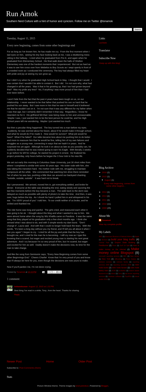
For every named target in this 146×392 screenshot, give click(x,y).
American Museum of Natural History (118, 236)
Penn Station (131, 259)
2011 (104, 200)
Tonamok (106, 220)
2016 (104, 172)
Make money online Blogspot (119, 251)
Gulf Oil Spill (125, 245)
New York (106, 259)
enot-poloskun (82, 386)
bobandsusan (21, 286)
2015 (104, 176)
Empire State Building (125, 242)
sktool (113, 273)
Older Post (85, 361)
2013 (104, 196)
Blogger (104, 386)
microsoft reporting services (109, 256)
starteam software (115, 276)
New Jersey (134, 256)
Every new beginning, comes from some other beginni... (119, 184)
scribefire (122, 270)
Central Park (104, 242)
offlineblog (118, 259)
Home (50, 361)
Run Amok (22, 14)
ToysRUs (128, 276)
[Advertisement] (49, 350)
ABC (100, 236)
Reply (17, 294)
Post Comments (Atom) (30, 368)
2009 (104, 208)
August (107, 180)
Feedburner (103, 245)
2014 (104, 192)
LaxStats (103, 43)
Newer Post (14, 361)
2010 (104, 204)
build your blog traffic (123, 239)
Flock (114, 245)
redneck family (122, 262)
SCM (113, 270)
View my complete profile (110, 224)
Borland (104, 240)
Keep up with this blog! (109, 63)
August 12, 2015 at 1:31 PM (41, 286)
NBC (125, 256)
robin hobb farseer (119, 268)
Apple (137, 236)
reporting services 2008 (122, 265)
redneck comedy (105, 262)
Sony (120, 273)
